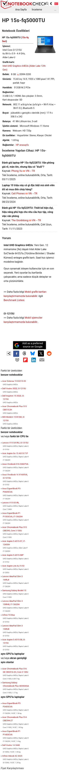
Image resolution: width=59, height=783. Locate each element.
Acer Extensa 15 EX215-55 (14, 381)
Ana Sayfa (21, 9)
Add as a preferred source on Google (28, 345)
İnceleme (37, 9)
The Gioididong (19, 220)
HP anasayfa (22, 145)
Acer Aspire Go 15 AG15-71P (15, 453)
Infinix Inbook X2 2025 (12, 756)
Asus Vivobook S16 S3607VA (15, 464)
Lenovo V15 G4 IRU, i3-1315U (15, 443)
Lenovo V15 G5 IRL (10, 502)
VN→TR (30, 170)
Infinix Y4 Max (8, 615)
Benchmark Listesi (14, 300)
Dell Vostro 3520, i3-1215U (14, 388)
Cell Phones (18, 193)
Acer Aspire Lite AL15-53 (13, 566)
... (55, 9)
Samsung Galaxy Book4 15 (14, 590)
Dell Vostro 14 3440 (11, 745)
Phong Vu (16, 170)
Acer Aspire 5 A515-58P (12, 555)
